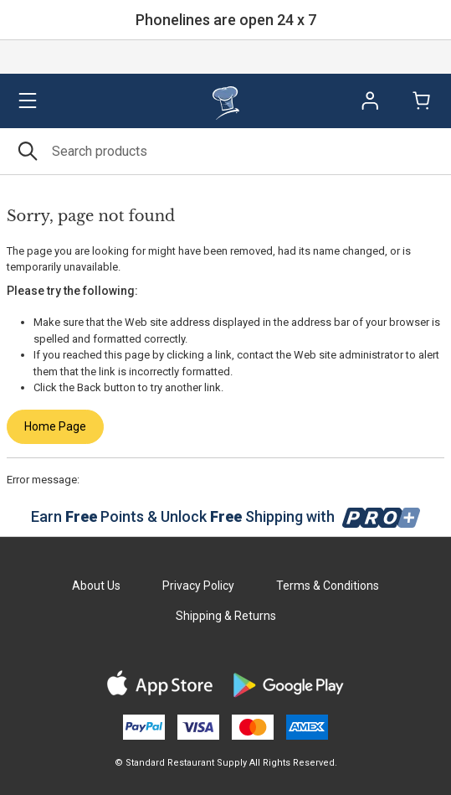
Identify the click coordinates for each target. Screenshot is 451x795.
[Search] (225, 151)
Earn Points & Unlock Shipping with (225, 516)
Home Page (55, 426)
